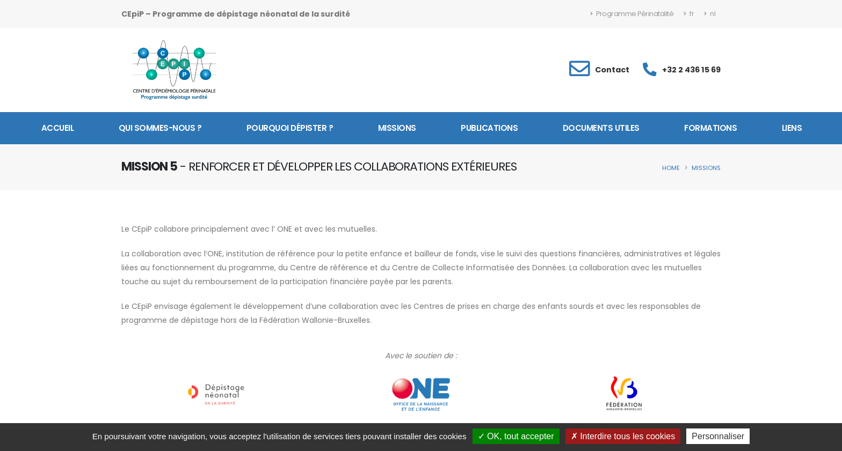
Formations (710, 128)
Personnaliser (718, 436)
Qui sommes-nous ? (160, 128)
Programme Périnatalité (631, 13)
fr (689, 13)
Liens (792, 128)
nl (709, 13)
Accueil (57, 128)
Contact (612, 69)
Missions (397, 128)
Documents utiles (601, 128)
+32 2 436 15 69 (691, 69)
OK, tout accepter (516, 436)
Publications (489, 128)
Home (671, 168)
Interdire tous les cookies (623, 436)
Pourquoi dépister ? (289, 128)
